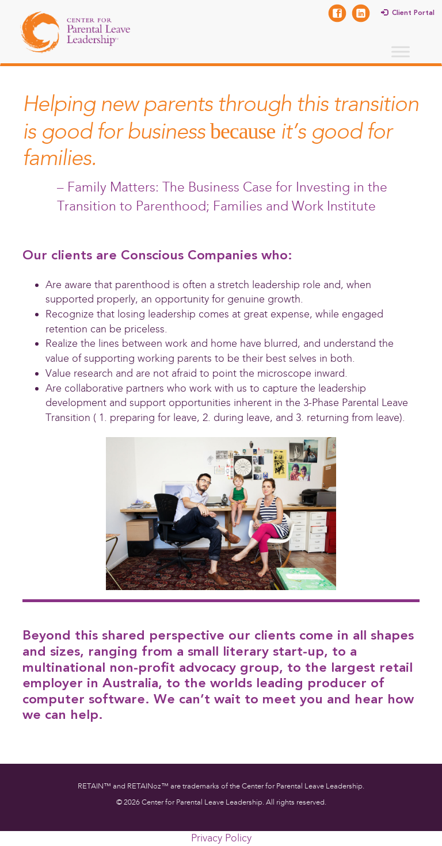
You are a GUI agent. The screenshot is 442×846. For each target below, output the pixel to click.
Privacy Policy (221, 838)
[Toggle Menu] (400, 51)
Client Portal (413, 13)
